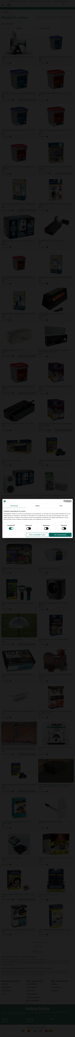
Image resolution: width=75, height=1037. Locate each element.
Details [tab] (37, 505)
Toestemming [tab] (14, 505)
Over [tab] (61, 505)
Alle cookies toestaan (60, 534)
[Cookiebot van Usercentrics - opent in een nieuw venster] (65, 501)
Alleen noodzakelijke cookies (37, 534)
